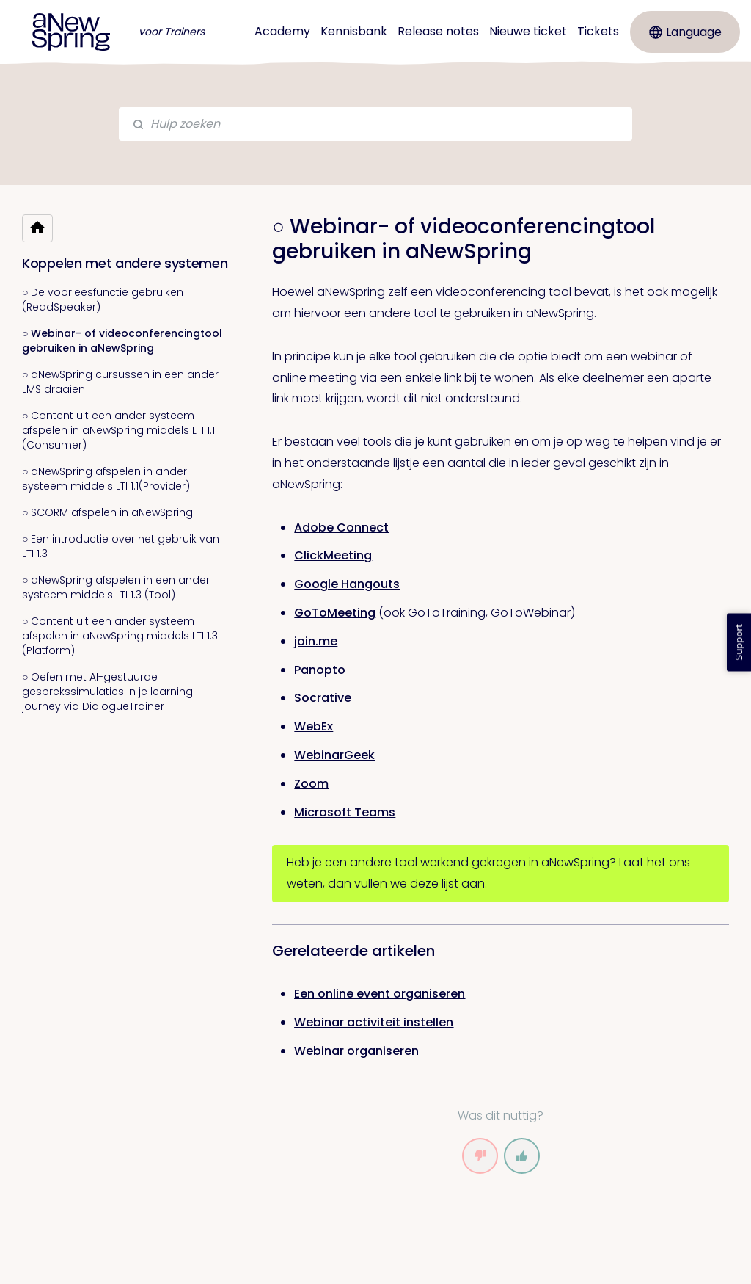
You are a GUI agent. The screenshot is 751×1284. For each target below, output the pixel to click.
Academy (282, 31)
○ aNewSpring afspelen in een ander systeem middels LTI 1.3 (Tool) (116, 587)
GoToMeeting (335, 612)
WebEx (313, 726)
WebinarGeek (334, 755)
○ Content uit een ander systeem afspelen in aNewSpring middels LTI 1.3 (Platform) (120, 636)
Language (685, 31)
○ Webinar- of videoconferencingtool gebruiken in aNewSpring (122, 340)
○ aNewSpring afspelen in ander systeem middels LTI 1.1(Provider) (106, 478)
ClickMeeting (333, 555)
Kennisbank (353, 31)
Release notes (438, 31)
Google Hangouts (347, 584)
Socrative (322, 697)
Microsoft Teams (344, 812)
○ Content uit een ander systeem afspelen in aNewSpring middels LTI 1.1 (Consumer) (118, 430)
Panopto (319, 669)
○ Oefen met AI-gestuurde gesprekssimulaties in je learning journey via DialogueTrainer (107, 692)
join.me (315, 641)
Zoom (311, 783)
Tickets (598, 31)
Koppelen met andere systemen (125, 263)
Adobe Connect (341, 527)
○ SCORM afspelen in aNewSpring (107, 512)
